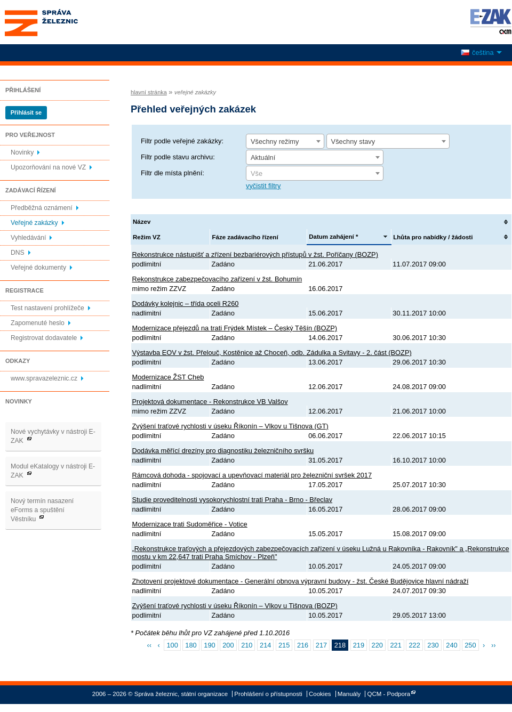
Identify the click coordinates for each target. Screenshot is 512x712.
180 (190, 645)
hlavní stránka (149, 92)
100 (172, 645)
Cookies (320, 694)
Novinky (22, 152)
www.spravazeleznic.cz (44, 378)
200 (228, 645)
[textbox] (314, 173)
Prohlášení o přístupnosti (268, 694)
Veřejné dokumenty (38, 267)
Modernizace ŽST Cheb (168, 377)
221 (396, 645)
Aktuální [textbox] (263, 157)
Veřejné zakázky (34, 222)
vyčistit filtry (263, 186)
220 (377, 645)
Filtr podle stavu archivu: (178, 157)
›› (493, 645)
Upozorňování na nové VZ (48, 167)
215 (284, 645)
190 (209, 645)
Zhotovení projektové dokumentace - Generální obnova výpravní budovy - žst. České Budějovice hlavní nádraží (300, 581)
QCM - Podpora (389, 694)
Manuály (349, 694)
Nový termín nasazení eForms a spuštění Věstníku (42, 510)
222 (414, 645)
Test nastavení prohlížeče (47, 308)
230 (432, 645)
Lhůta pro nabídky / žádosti (433, 237)
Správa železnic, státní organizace (61, 22)
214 (265, 645)
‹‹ (149, 645)
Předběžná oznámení (42, 208)
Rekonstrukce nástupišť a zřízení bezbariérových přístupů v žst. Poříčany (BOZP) (255, 254)
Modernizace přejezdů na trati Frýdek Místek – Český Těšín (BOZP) (235, 328)
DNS (18, 252)
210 (246, 645)
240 (451, 645)
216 (302, 645)
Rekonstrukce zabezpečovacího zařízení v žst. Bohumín (217, 279)
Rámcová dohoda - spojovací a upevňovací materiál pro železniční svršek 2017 (252, 475)
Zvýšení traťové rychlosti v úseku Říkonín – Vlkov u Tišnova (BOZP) (235, 606)
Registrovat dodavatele (44, 338)
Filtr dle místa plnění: (172, 173)
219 (358, 645)
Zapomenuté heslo (38, 323)
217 (321, 645)
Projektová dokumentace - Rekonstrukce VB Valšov (210, 402)
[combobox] (285, 141)
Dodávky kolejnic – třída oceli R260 (185, 304)
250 (470, 645)
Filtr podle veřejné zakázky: (182, 141)
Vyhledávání (28, 237)
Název (141, 222)
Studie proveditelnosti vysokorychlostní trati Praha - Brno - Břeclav (232, 500)
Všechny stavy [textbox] (353, 141)
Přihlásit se (26, 112)
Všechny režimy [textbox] (275, 141)
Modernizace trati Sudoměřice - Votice (189, 524)
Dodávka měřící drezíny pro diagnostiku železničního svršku (223, 451)
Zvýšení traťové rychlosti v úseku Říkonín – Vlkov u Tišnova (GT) (230, 426)
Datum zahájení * (333, 236)
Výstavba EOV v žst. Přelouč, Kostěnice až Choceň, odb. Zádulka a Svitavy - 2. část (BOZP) (272, 353)
